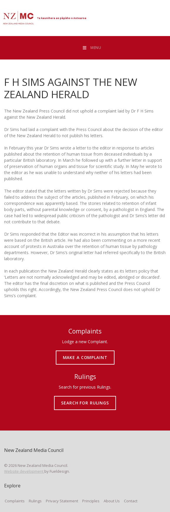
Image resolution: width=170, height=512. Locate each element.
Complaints (15, 501)
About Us (112, 501)
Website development (24, 471)
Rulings (35, 501)
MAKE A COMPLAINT (85, 353)
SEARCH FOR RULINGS (85, 398)
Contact (130, 501)
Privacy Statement (62, 501)
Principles (91, 501)
